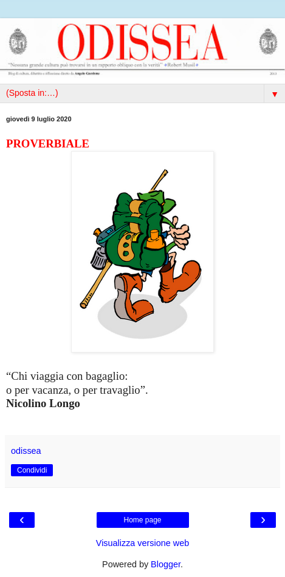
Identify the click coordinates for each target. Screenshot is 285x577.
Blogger (165, 564)
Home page (142, 520)
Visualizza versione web (142, 543)
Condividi (32, 470)
